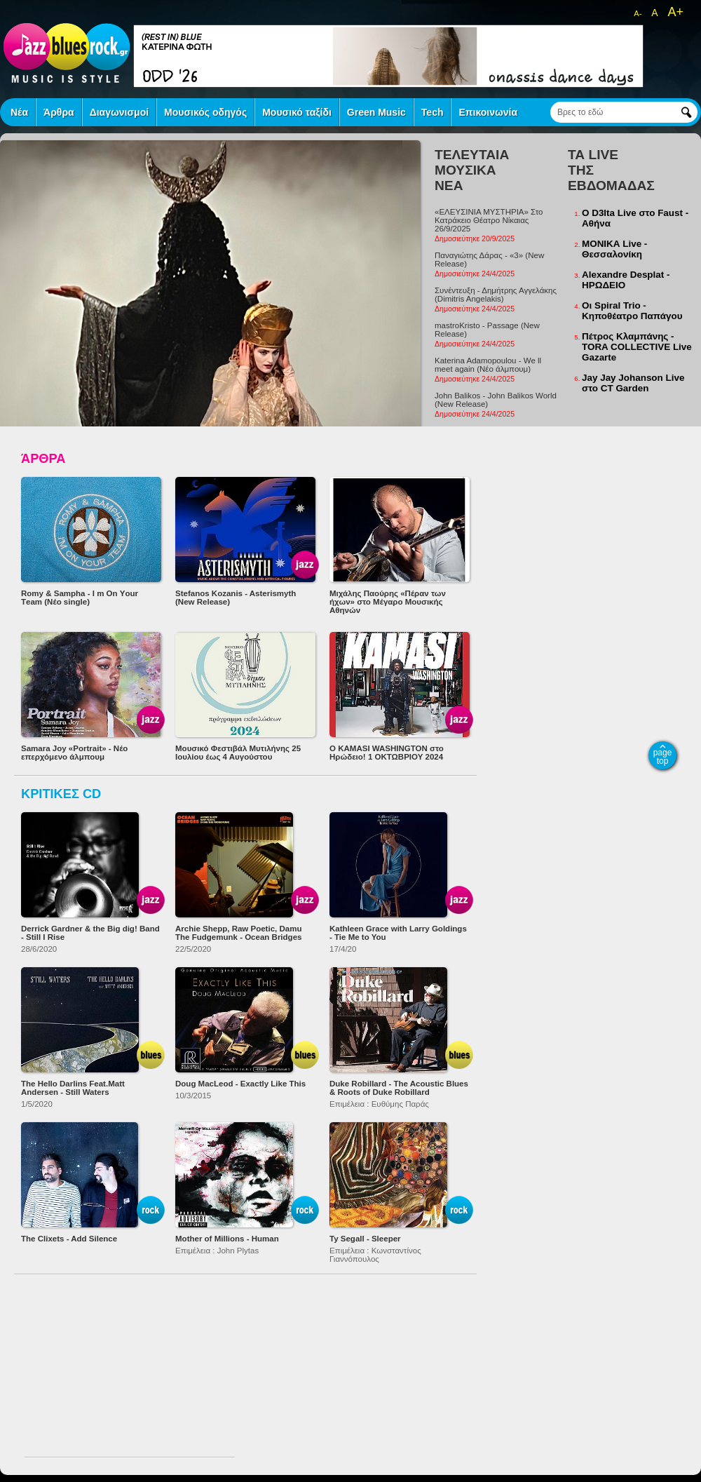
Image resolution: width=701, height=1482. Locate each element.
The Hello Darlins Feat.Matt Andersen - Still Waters (73, 1087)
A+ (675, 12)
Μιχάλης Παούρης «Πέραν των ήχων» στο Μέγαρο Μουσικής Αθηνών (387, 601)
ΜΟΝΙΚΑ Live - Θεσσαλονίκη (614, 249)
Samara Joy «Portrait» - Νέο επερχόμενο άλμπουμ (74, 752)
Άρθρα (58, 112)
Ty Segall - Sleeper (365, 1238)
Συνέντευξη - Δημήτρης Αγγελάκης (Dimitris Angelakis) (496, 294)
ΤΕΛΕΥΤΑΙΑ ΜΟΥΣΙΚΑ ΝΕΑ (472, 170)
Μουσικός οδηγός (205, 112)
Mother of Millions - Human (227, 1238)
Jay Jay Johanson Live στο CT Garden (633, 382)
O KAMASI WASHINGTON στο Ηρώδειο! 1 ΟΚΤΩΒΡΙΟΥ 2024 (386, 752)
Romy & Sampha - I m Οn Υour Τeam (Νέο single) (79, 597)
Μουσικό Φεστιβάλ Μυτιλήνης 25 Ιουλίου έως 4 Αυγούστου (238, 752)
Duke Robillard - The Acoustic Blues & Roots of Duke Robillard (398, 1087)
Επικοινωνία (487, 112)
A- (637, 13)
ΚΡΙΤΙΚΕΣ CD (61, 793)
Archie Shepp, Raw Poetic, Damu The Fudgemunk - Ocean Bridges (238, 932)
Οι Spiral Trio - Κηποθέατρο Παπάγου (632, 310)
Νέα (19, 112)
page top (662, 757)
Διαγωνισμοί (119, 112)
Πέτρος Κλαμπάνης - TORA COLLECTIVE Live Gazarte (637, 347)
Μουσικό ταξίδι (297, 112)
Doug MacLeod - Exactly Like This (240, 1083)
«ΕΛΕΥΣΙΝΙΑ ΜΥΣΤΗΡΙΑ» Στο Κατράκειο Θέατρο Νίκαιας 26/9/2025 (489, 220)
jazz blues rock (66, 53)
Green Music (376, 112)
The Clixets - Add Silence (69, 1238)
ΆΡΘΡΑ (43, 458)
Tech (432, 112)
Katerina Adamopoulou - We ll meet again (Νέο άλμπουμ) (488, 364)
